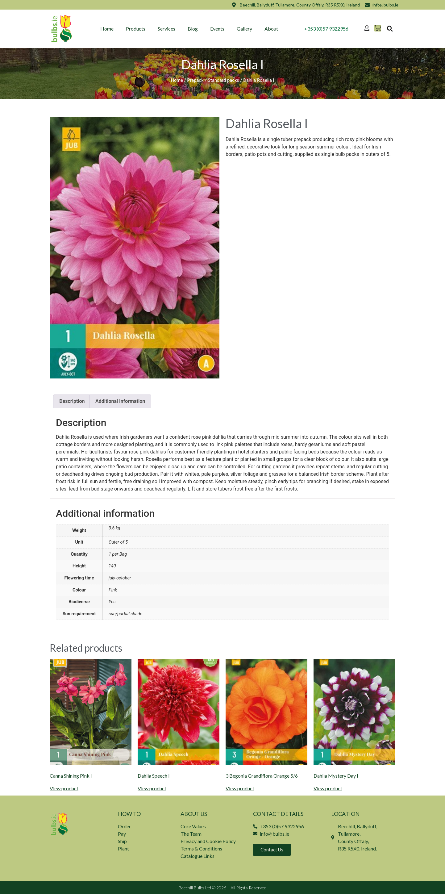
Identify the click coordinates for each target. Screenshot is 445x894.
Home (107, 28)
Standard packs (223, 80)
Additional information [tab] (120, 401)
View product (64, 788)
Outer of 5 (118, 542)
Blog (193, 28)
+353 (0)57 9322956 (326, 28)
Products (135, 28)
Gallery (244, 28)
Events (217, 28)
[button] (390, 28)
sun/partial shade (125, 613)
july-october (120, 578)
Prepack (195, 80)
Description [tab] (72, 401)
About (271, 28)
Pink (113, 590)
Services (166, 28)
